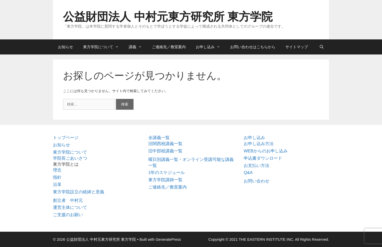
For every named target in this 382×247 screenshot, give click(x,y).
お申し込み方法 (259, 143)
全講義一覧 (159, 137)
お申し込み (210, 46)
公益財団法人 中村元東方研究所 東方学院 (168, 16)
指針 (57, 177)
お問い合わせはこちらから (252, 47)
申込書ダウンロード (263, 158)
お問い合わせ (256, 181)
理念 (57, 170)
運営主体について (70, 207)
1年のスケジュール (166, 172)
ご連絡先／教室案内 (169, 47)
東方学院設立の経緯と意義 (78, 192)
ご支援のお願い (68, 214)
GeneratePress (168, 239)
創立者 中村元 (68, 200)
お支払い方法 (256, 165)
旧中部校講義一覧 (165, 151)
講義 (138, 46)
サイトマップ (296, 47)
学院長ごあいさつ (70, 158)
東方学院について (103, 46)
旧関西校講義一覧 (165, 143)
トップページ (66, 137)
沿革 (57, 184)
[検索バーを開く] (321, 46)
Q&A (248, 172)
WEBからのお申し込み (266, 151)
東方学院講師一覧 (165, 179)
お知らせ (65, 47)
